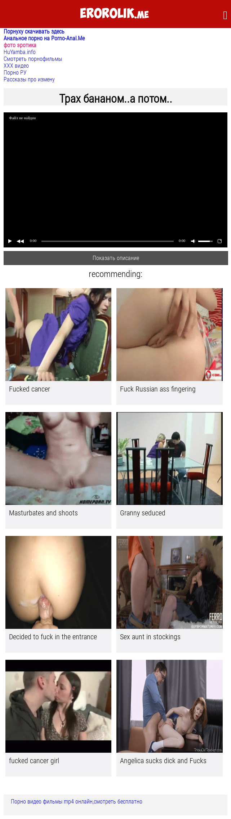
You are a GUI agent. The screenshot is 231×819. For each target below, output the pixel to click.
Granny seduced (142, 513)
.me (114, 14)
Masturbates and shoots (43, 513)
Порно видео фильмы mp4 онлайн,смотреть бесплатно (76, 801)
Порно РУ (15, 72)
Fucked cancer (29, 389)
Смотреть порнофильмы (33, 58)
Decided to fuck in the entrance (53, 636)
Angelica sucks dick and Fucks (163, 760)
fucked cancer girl (34, 760)
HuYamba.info (20, 52)
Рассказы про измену (29, 79)
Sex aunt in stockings (150, 636)
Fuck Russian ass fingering (158, 389)
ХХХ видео (16, 65)
